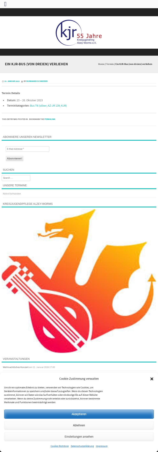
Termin (110, 64)
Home (101, 64)
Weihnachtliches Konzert (16, 367)
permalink (49, 119)
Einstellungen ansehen (79, 437)
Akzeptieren (79, 414)
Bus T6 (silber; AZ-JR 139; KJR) (48, 106)
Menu (79, 52)
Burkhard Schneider (37, 81)
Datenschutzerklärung (82, 446)
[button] (152, 379)
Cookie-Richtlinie (60, 446)
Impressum (102, 446)
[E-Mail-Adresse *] (27, 149)
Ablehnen (79, 425)
